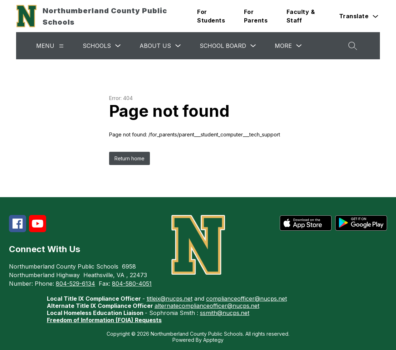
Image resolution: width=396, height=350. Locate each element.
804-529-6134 (75, 283)
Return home (129, 158)
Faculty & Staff (301, 16)
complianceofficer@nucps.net (246, 298)
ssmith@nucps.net (224, 312)
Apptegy (213, 340)
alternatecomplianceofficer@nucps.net (207, 305)
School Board (223, 45)
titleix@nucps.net (169, 298)
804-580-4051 (132, 283)
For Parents (256, 16)
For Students (211, 16)
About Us (155, 45)
